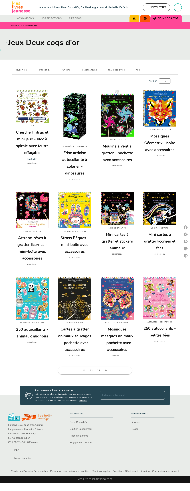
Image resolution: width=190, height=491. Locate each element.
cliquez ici (83, 401)
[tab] (11, 18)
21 (83, 370)
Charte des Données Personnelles (29, 471)
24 (106, 370)
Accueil (14, 26)
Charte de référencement (165, 471)
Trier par (152, 81)
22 (91, 370)
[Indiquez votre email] (128, 395)
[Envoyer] (161, 395)
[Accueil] (21, 7)
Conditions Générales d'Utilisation (131, 471)
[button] (156, 7)
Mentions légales (101, 471)
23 (98, 370)
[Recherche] (178, 7)
